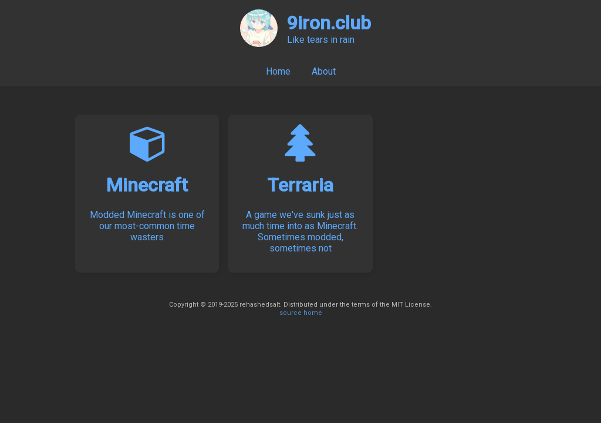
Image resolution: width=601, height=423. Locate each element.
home (312, 313)
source (290, 313)
